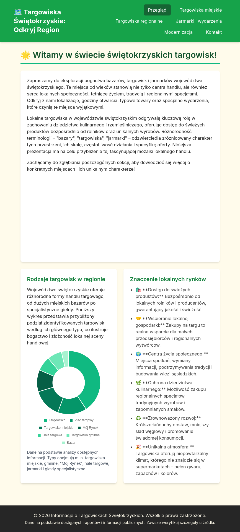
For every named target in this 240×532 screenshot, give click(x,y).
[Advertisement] (120, 214)
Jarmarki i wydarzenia (199, 21)
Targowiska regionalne (138, 21)
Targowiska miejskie (201, 10)
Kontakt (214, 32)
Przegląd (157, 10)
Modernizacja (178, 32)
